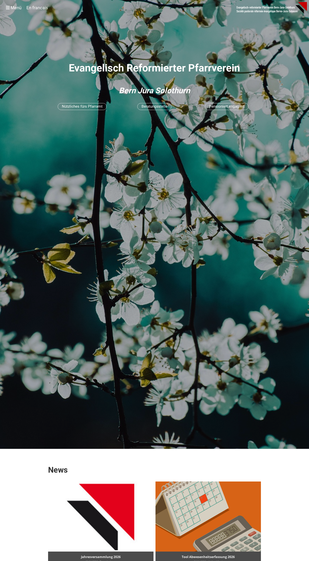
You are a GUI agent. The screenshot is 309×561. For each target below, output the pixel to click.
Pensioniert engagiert (226, 106)
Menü (27, 7)
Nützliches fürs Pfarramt (82, 106)
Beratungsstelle (154, 106)
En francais (37, 7)
